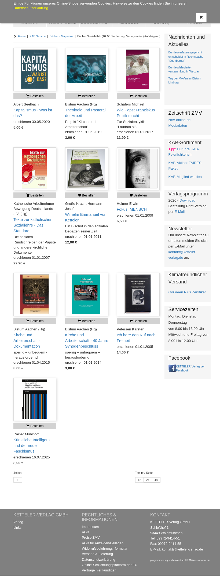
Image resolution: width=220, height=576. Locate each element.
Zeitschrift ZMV (30, 22)
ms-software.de (201, 560)
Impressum (90, 527)
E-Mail (179, 212)
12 (139, 480)
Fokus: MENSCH (132, 209)
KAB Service (194, 22)
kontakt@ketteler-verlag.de (182, 549)
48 (156, 480)
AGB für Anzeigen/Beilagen (102, 543)
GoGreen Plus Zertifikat (187, 292)
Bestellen (35, 96)
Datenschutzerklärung (98, 559)
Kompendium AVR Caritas (96, 22)
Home (21, 36)
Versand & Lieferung (97, 554)
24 (147, 480)
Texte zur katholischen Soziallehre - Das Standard (32, 225)
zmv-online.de (179, 120)
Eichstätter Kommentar (63, 22)
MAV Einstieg (161, 22)
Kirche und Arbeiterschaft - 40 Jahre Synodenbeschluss (86, 340)
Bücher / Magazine (61, 36)
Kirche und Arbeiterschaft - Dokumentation (26, 340)
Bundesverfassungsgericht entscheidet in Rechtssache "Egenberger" (185, 56)
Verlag (18, 522)
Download (187, 200)
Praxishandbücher (129, 22)
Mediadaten (177, 125)
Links (17, 528)
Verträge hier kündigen (99, 570)
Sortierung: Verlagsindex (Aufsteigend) (133, 36)
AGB (85, 532)
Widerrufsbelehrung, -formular (104, 548)
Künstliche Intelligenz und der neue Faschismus (31, 445)
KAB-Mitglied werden (185, 177)
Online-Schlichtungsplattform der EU (109, 565)
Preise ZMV (91, 537)
